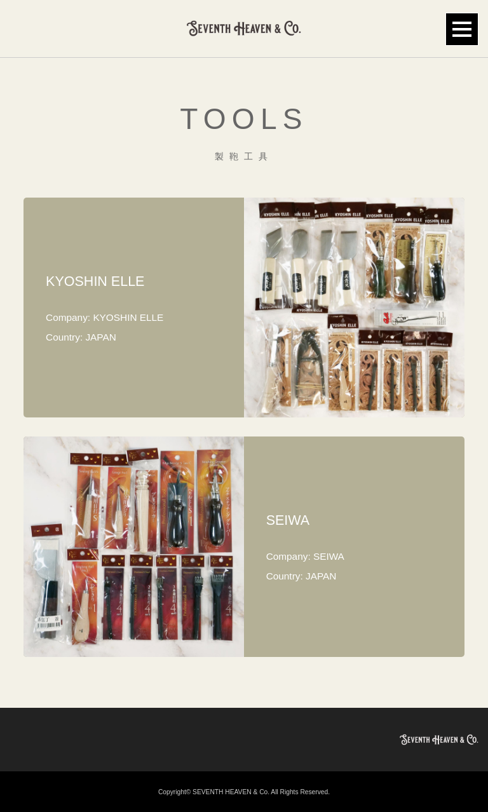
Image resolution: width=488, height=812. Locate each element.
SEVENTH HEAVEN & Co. (231, 791)
